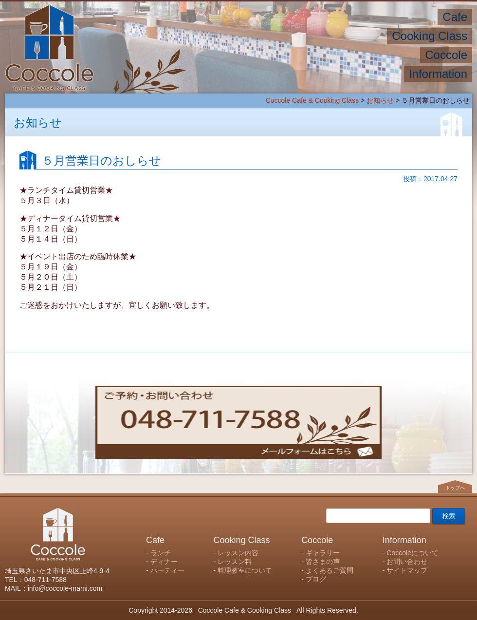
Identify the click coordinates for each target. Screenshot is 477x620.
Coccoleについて (412, 553)
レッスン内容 (238, 553)
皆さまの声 (323, 561)
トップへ (455, 487)
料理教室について (245, 570)
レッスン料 (235, 561)
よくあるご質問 (329, 570)
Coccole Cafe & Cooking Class (312, 100)
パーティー (167, 570)
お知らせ (380, 100)
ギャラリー (323, 553)
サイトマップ (406, 570)
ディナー (164, 561)
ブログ (316, 579)
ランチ (160, 553)
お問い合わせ (406, 561)
